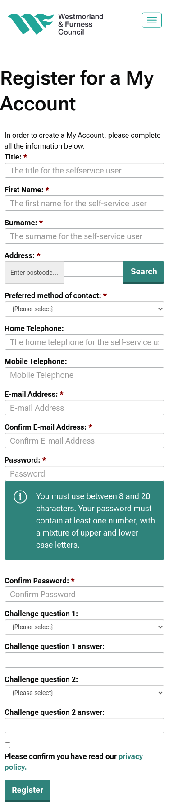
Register (27, 790)
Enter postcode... (34, 272)
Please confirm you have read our (74, 762)
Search (144, 271)
